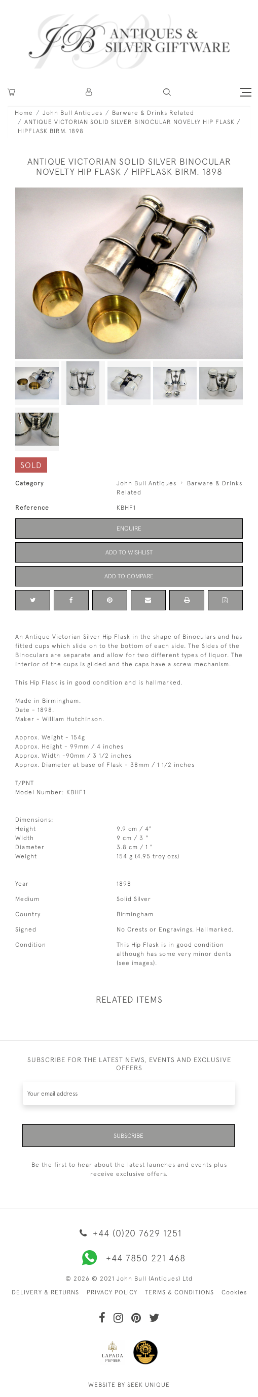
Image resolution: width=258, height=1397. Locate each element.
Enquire (129, 528)
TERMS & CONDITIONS (179, 1292)
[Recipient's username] (129, 1093)
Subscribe (128, 1135)
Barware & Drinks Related (153, 112)
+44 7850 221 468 (129, 1257)
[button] (89, 92)
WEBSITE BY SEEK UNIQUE (129, 1384)
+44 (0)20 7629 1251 (129, 1233)
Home (24, 112)
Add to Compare (129, 576)
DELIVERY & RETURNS (45, 1292)
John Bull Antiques (72, 112)
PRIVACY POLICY (112, 1292)
